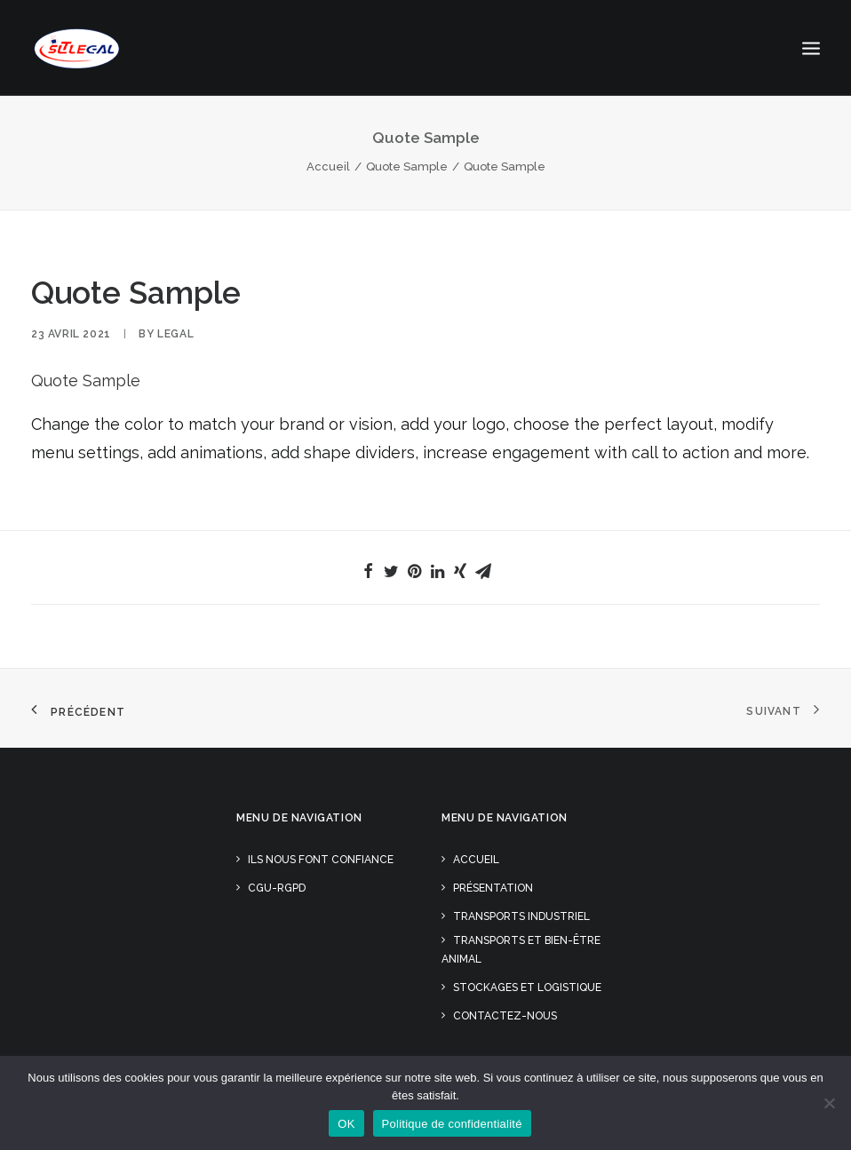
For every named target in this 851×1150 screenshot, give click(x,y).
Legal (175, 334)
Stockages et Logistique (527, 987)
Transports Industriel (521, 916)
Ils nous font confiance (321, 859)
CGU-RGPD (277, 888)
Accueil (328, 166)
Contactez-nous (505, 1016)
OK (346, 1123)
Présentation (493, 888)
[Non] (829, 1103)
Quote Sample (407, 166)
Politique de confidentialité (452, 1123)
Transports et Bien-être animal (520, 949)
